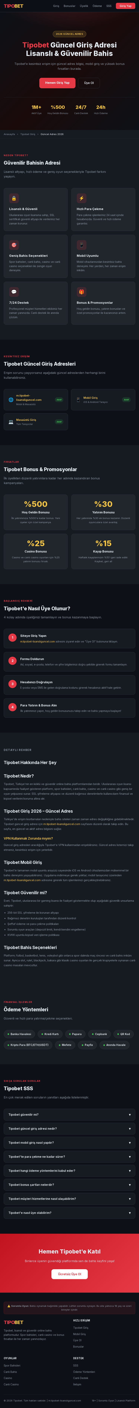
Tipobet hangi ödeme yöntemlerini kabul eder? (69, 1171)
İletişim (77, 1384)
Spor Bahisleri (12, 1365)
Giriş (56, 5)
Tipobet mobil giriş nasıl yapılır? (69, 1143)
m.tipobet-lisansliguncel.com (37, 641)
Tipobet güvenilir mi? (69, 1115)
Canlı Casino (11, 1384)
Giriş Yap (126, 5)
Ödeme (97, 5)
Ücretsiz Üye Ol (69, 1274)
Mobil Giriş (79, 1334)
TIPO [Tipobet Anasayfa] (13, 6)
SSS (108, 5)
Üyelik (84, 5)
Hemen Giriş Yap (57, 83)
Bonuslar (69, 5)
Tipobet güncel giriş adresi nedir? (69, 1129)
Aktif (59, 399)
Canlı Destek (80, 1378)
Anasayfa (9, 134)
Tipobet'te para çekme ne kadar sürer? (69, 1157)
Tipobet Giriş (27, 134)
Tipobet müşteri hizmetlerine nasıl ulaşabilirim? (69, 1199)
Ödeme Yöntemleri (84, 1371)
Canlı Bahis (10, 1371)
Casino (8, 1378)
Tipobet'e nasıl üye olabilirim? (69, 1213)
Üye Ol (89, 83)
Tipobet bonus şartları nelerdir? (69, 1185)
